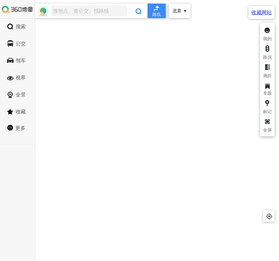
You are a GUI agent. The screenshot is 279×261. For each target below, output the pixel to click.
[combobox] (100, 11)
